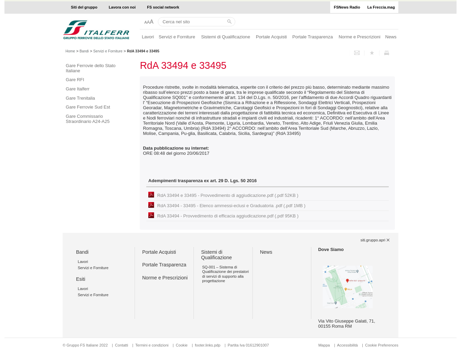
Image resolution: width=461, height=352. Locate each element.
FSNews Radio (347, 7)
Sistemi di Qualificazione (225, 36)
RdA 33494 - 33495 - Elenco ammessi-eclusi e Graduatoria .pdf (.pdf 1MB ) (231, 205)
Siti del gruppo (84, 7)
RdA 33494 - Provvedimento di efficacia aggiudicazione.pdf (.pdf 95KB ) (227, 215)
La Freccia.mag (381, 7)
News (391, 36)
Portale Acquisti (271, 36)
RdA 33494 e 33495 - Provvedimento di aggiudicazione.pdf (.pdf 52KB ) (227, 195)
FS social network (163, 7)
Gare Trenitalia (80, 98)
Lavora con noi (122, 7)
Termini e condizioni (152, 345)
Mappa (324, 345)
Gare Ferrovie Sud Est (88, 107)
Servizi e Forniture (177, 36)
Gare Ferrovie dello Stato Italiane (90, 68)
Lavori (148, 36)
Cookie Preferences (381, 345)
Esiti (80, 279)
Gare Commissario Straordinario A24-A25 (88, 119)
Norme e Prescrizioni (360, 36)
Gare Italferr (77, 88)
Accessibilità (348, 345)
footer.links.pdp (207, 345)
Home (70, 51)
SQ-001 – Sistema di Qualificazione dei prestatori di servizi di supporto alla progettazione (225, 274)
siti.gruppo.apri (373, 240)
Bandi (84, 51)
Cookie (181, 345)
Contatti (121, 345)
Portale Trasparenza (312, 36)
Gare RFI (75, 79)
